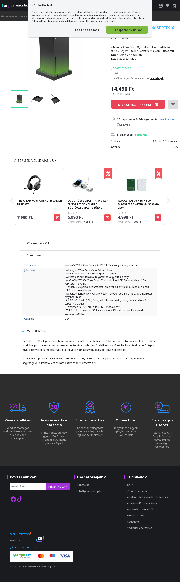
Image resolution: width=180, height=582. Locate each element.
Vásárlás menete (137, 491)
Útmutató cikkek (137, 515)
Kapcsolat (83, 484)
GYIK (130, 484)
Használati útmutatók (140, 509)
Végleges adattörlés (139, 527)
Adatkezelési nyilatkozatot (45, 20)
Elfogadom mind (127, 30)
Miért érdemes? (167, 119)
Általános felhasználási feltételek (147, 497)
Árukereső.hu (15, 541)
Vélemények (156, 78)
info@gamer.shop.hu (89, 491)
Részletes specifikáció (123, 58)
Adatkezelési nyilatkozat (142, 503)
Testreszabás (86, 30)
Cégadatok (133, 521)
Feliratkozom (57, 486)
